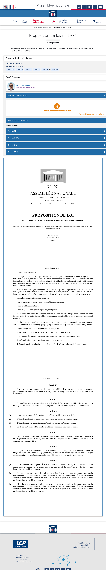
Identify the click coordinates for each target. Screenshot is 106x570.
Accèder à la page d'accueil (53, 13)
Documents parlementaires (43, 27)
